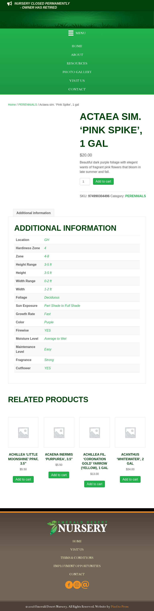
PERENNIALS (27, 104)
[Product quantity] (85, 181)
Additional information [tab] (33, 213)
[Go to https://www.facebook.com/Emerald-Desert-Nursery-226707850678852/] (69, 585)
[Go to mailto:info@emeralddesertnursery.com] (85, 585)
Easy (48, 349)
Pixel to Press (120, 606)
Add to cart (103, 181)
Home (12, 104)
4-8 (46, 256)
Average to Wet (55, 338)
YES (47, 330)
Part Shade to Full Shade (62, 305)
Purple (49, 322)
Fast (47, 314)
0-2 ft (48, 281)
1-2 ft (48, 289)
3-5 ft (48, 264)
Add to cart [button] (23, 479)
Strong (49, 360)
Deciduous (52, 297)
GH (46, 240)
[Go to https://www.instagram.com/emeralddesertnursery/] (77, 585)
